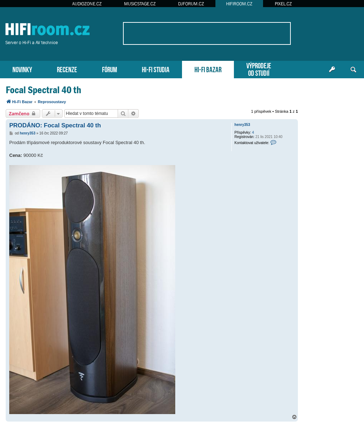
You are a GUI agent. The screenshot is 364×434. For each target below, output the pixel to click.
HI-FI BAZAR (207, 69)
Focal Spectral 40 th (43, 89)
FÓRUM (109, 69)
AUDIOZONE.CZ (87, 3)
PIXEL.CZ (283, 3)
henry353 (242, 125)
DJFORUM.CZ (191, 3)
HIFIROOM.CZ (239, 3)
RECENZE (67, 69)
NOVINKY (22, 69)
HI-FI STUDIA (156, 69)
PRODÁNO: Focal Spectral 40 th (55, 125)
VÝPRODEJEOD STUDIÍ (258, 68)
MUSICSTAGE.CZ (140, 3)
